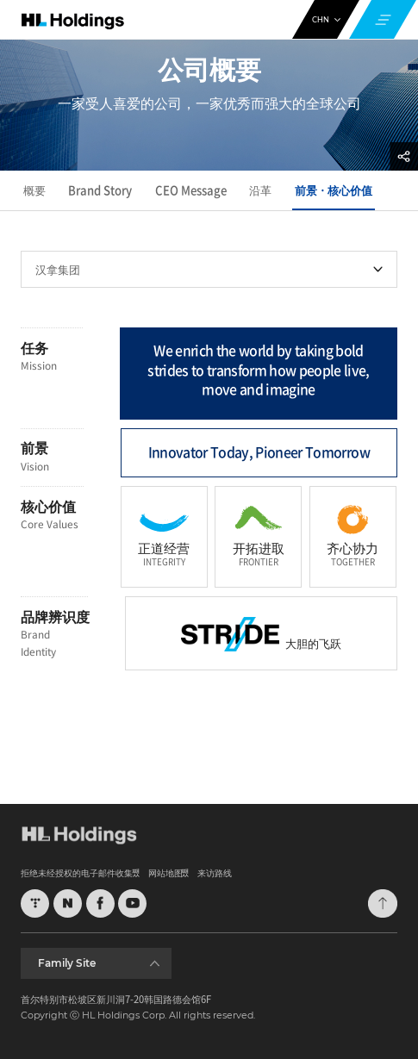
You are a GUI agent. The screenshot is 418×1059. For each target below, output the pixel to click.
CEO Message (191, 190)
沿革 (260, 190)
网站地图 (165, 873)
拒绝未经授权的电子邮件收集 (77, 873)
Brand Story (100, 190)
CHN (326, 19)
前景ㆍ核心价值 (333, 190)
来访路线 (214, 873)
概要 (34, 190)
